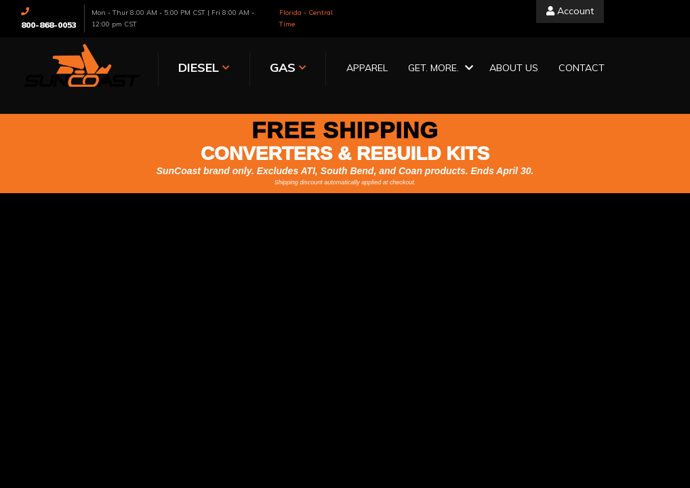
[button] (438, 68)
